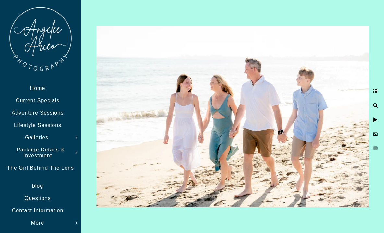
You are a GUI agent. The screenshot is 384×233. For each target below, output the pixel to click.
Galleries (37, 137)
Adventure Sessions (38, 113)
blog (37, 186)
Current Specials (37, 100)
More (37, 223)
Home (37, 88)
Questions (37, 198)
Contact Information (38, 210)
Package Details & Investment (41, 152)
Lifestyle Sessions (37, 125)
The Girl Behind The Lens (40, 168)
